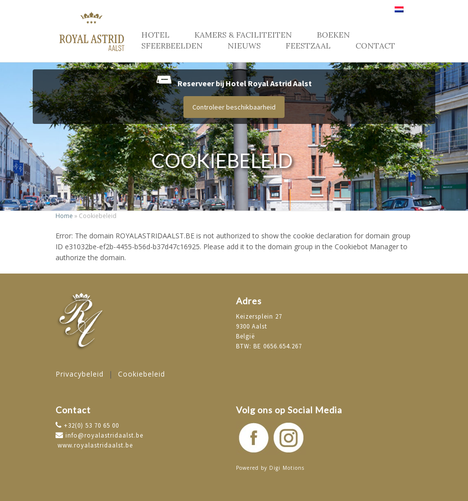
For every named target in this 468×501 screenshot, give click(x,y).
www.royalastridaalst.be (94, 445)
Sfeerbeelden (172, 46)
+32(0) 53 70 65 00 (90, 425)
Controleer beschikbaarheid (234, 107)
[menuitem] (399, 13)
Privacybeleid (80, 374)
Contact (375, 46)
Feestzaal (308, 46)
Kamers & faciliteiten (243, 35)
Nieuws (244, 46)
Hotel (155, 35)
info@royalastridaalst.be (99, 435)
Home (64, 216)
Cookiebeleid (141, 374)
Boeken (333, 35)
